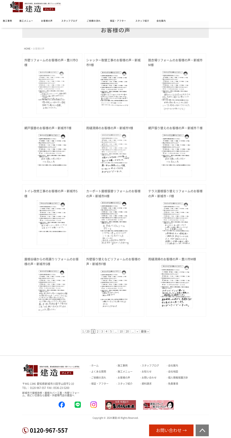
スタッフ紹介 (142, 21)
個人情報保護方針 (178, 377)
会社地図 (173, 371)
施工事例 (7, 21)
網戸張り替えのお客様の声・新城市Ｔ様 (175, 128)
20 (127, 331)
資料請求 (147, 383)
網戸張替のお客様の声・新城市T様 (47, 128)
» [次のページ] (137, 331)
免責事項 (173, 383)
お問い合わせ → (171, 430)
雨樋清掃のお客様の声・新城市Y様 (109, 128)
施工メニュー (26, 21)
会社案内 (161, 21)
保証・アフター (118, 21)
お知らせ (147, 371)
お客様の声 (47, 21)
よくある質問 (98, 371)
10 (121, 331)
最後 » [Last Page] (145, 331)
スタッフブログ (69, 21)
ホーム (95, 365)
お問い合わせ (149, 377)
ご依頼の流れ (94, 21)
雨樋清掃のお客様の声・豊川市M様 (172, 259)
